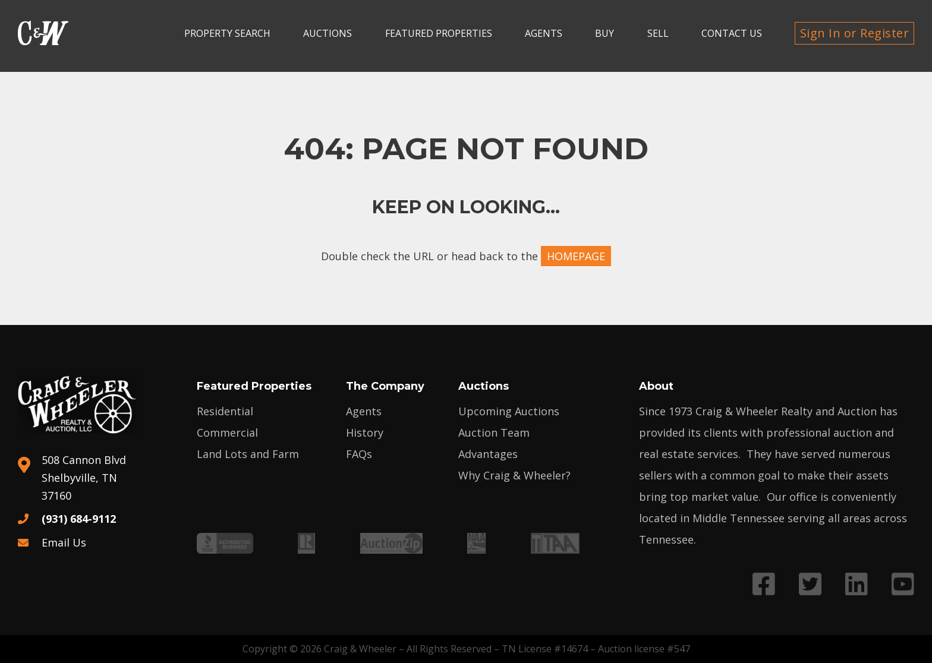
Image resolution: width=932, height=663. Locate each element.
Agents (543, 33)
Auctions (327, 33)
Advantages (488, 454)
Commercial (227, 432)
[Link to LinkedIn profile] (856, 583)
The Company (385, 386)
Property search (227, 33)
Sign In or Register (854, 33)
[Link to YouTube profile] (903, 583)
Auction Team (494, 432)
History (364, 432)
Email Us (64, 542)
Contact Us (731, 33)
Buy (604, 33)
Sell (658, 33)
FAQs (359, 454)
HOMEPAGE (576, 256)
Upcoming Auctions (508, 411)
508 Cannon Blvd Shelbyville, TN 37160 (84, 478)
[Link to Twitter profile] (810, 583)
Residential (225, 411)
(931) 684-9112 (79, 519)
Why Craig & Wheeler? (514, 475)
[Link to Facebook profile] (763, 583)
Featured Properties (438, 33)
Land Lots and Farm (248, 454)
